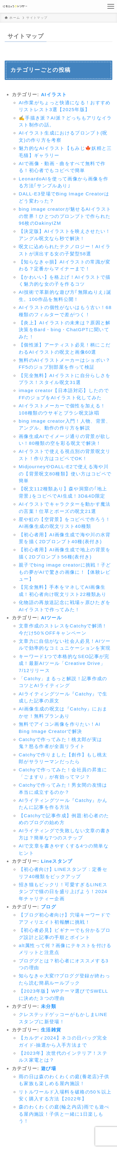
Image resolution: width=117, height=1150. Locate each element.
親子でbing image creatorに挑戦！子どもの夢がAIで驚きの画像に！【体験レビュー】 (65, 572)
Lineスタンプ (57, 861)
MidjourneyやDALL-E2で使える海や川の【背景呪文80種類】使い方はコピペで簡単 (65, 473)
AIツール (51, 617)
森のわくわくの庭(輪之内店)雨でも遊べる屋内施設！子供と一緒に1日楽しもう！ (64, 1113)
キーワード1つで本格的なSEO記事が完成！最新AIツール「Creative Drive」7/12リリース (64, 663)
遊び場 (48, 1068)
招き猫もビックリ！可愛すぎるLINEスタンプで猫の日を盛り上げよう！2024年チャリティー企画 (63, 891)
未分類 (48, 1006)
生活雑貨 (51, 1029)
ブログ (48, 906)
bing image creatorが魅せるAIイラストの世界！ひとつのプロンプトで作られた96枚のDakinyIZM (65, 216)
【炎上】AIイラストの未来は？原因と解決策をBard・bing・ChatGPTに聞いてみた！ (65, 329)
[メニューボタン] (110, 6)
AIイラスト (54, 94)
